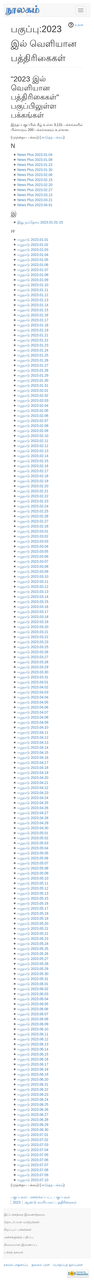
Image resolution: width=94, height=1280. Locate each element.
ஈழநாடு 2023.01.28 (32, 370)
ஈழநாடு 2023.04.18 (32, 768)
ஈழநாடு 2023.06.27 (32, 1115)
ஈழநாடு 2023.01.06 (32, 265)
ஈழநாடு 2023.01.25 (32, 355)
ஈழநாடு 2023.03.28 (32, 662)
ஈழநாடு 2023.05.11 (32, 883)
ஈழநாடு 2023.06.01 (32, 984)
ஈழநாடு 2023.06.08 (32, 1019)
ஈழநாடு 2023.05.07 (32, 863)
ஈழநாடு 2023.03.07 (32, 561)
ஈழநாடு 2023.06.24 (32, 1099)
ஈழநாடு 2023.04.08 (32, 717)
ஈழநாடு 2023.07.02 (32, 1140)
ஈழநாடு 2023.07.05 (32, 1155)
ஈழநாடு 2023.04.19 (32, 773)
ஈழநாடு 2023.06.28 (32, 1120)
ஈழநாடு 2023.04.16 (32, 758)
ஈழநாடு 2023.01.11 (32, 290)
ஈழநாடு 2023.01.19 (32, 330)
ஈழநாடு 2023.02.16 (32, 466)
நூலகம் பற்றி (40, 1265)
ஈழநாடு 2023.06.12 (32, 1039)
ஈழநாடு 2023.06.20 (32, 1079)
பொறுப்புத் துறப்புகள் (67, 1265)
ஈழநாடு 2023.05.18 (32, 913)
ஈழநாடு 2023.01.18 (32, 325)
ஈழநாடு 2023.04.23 (32, 793)
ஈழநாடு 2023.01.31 (32, 385)
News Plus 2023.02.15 (34, 180)
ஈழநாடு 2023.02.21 (32, 491)
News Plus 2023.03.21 (34, 200)
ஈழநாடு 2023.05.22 (32, 934)
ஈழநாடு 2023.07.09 (32, 1175)
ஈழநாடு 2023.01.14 (32, 305)
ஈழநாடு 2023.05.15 (32, 898)
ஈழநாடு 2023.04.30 (32, 828)
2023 (17, 1202)
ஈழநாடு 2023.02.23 (32, 501)
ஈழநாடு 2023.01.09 (32, 280)
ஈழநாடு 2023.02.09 (32, 431)
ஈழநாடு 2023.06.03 (32, 994)
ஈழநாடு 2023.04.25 (32, 803)
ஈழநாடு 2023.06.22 (32, 1089)
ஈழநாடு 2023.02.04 (32, 406)
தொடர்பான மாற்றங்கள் (22, 1222)
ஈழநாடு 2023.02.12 (32, 446)
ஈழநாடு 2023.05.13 (32, 893)
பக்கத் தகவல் (13, 1252)
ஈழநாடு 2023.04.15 (32, 753)
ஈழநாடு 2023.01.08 (32, 275)
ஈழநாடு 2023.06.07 (32, 1014)
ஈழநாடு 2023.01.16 (32, 315)
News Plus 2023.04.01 (34, 205)
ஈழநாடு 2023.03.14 (32, 597)
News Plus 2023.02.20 (34, 185)
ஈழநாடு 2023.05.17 (32, 908)
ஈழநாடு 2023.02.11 (32, 441)
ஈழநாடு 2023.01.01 (32, 240)
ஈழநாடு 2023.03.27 (32, 657)
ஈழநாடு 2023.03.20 (32, 627)
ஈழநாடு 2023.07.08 (32, 1170)
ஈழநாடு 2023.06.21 (32, 1084)
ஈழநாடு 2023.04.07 (32, 712)
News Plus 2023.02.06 (34, 175)
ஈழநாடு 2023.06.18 (32, 1069)
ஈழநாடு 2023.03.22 (32, 637)
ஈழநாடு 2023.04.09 (32, 722)
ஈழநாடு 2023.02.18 (32, 476)
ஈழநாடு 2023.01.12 (32, 295)
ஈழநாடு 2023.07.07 (32, 1165)
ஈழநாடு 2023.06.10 (32, 1029)
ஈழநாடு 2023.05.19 (32, 918)
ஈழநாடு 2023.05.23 (32, 939)
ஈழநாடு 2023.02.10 (32, 436)
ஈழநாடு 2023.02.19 (32, 481)
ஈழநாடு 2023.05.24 (32, 944)
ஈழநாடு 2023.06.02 (32, 989)
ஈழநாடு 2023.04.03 (32, 692)
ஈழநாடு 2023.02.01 (32, 390)
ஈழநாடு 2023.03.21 (32, 632)
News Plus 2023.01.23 (34, 165)
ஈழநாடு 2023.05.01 (32, 833)
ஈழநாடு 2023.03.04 (32, 546)
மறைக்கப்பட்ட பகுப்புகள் (50, 1197)
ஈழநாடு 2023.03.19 (32, 622)
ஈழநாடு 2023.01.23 (32, 345)
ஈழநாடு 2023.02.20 (32, 486)
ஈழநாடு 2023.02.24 (32, 506)
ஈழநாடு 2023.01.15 (32, 310)
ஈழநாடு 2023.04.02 (32, 687)
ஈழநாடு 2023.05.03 (32, 843)
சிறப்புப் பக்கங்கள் (18, 1229)
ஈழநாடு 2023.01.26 (32, 360)
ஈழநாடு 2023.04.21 (32, 783)
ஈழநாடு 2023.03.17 (32, 612)
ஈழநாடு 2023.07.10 (32, 1180)
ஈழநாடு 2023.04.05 (32, 702)
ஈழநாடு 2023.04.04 (32, 697)
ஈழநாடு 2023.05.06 (32, 858)
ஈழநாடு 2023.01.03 (32, 250)
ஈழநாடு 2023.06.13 (32, 1044)
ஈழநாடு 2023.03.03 (32, 541)
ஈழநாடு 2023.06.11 (32, 1034)
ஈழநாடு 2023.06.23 (32, 1094)
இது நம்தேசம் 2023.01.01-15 (40, 222)
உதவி (79, 25)
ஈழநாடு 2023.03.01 (32, 531)
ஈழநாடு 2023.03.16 (32, 607)
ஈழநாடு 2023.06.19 (32, 1074)
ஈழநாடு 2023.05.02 (32, 838)
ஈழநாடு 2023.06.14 (32, 1049)
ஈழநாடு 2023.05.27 (32, 959)
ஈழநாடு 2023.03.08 (32, 566)
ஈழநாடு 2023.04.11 (32, 732)
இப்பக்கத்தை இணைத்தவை (24, 1214)
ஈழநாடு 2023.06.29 (32, 1125)
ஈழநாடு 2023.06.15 (32, 1054)
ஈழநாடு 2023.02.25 (32, 511)
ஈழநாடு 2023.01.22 (32, 340)
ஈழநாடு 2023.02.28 (32, 526)
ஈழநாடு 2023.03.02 (32, 536)
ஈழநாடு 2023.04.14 (32, 747)
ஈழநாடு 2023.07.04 (32, 1150)
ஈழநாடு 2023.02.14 (32, 456)
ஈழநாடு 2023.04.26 (32, 808)
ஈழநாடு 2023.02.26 (32, 516)
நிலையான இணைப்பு (20, 1245)
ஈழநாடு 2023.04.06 (32, 707)
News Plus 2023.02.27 (34, 190)
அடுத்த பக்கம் (52, 137)
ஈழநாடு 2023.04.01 (32, 682)
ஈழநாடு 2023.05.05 (32, 853)
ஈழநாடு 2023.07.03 (32, 1145)
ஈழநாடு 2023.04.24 (32, 798)
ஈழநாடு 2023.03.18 (32, 617)
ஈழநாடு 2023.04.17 (32, 763)
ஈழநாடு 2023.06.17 (32, 1064)
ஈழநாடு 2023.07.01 (32, 1135)
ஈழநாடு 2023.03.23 (32, 642)
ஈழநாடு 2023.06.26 (32, 1110)
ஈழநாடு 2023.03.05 (32, 551)
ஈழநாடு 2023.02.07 (32, 421)
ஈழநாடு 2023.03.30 (32, 672)
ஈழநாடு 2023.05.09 (32, 873)
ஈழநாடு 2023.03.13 (32, 592)
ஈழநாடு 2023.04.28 (32, 818)
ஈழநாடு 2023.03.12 (32, 587)
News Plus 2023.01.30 (34, 170)
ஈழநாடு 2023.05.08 (32, 868)
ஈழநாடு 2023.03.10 (32, 577)
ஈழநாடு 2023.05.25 (32, 949)
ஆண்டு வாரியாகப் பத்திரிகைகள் (50, 1202)
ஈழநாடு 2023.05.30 (32, 974)
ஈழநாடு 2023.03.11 (32, 582)
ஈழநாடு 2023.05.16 (32, 903)
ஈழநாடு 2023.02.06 (32, 416)
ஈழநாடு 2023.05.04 (32, 848)
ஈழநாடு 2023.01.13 (32, 300)
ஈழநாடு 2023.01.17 (32, 320)
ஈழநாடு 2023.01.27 (32, 365)
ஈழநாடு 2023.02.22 (32, 496)
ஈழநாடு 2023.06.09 (32, 1024)
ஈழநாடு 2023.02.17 (32, 471)
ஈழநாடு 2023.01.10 (32, 285)
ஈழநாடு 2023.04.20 (32, 778)
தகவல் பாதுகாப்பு (16, 1265)
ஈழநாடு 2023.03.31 (32, 677)
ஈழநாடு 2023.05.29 (32, 969)
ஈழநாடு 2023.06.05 (32, 1004)
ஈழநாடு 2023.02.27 (32, 521)
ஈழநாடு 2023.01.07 (32, 270)
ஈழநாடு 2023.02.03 (32, 401)
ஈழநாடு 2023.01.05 (32, 260)
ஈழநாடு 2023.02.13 (32, 451)
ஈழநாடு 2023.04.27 (32, 813)
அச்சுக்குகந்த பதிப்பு (18, 1237)
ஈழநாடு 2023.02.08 (32, 426)
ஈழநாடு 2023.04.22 (32, 788)
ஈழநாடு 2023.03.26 (32, 652)
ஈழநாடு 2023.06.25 (32, 1104)
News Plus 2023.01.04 (34, 155)
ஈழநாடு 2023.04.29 (32, 823)
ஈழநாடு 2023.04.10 (32, 727)
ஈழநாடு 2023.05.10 (32, 878)
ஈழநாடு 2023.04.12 (32, 737)
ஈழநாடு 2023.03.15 (32, 602)
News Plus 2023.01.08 (34, 160)
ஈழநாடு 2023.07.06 (32, 1160)
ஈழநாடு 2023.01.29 (32, 375)
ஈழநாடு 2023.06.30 (32, 1130)
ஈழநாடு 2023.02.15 (32, 461)
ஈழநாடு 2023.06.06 (32, 1009)
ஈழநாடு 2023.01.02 (32, 245)
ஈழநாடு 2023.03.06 (32, 556)
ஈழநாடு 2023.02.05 (32, 411)
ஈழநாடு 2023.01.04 (32, 255)
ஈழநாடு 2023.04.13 (32, 742)
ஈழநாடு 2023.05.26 (32, 954)
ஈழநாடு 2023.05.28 (32, 964)
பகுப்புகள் (19, 1197)
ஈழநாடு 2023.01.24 (32, 350)
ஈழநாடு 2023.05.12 (32, 888)
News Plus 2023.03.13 (34, 195)
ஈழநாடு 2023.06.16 (32, 1059)
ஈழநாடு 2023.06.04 (32, 999)
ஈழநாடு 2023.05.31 (32, 979)
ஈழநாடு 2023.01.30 (32, 380)
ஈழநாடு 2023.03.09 (32, 571)
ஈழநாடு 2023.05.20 (32, 923)
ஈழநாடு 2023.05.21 (32, 928)
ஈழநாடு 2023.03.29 (32, 667)
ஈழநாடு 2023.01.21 (32, 335)
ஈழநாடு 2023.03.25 (32, 647)
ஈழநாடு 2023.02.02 (32, 395)
